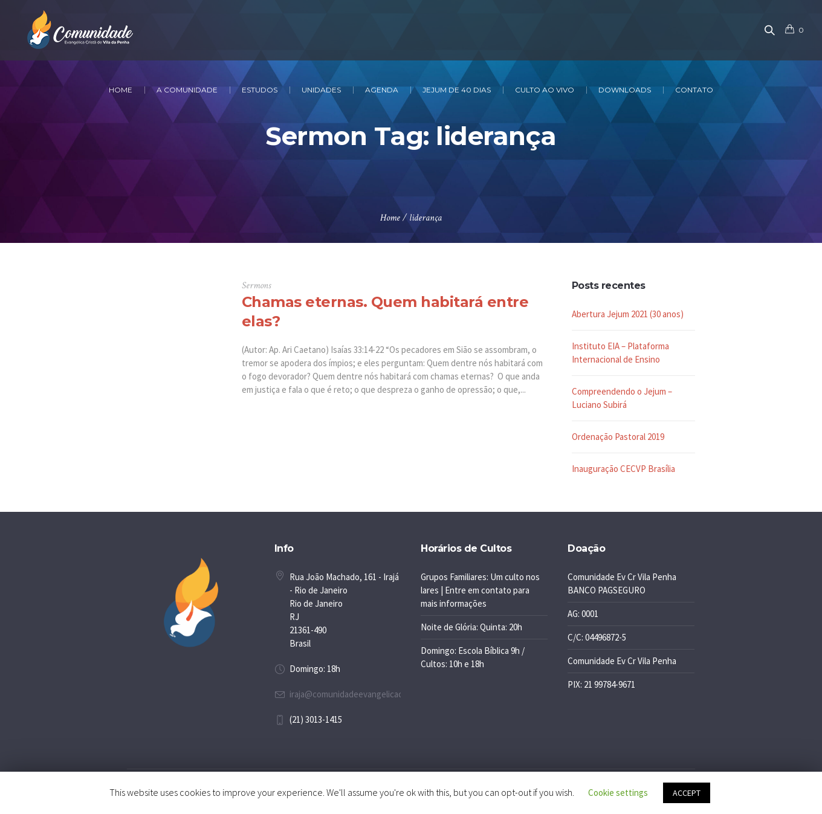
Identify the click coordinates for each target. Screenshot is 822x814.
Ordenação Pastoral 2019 (618, 436)
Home (390, 218)
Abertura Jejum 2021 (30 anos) (628, 314)
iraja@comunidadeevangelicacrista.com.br (368, 694)
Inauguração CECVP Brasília (623, 468)
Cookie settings (618, 792)
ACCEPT (687, 792)
